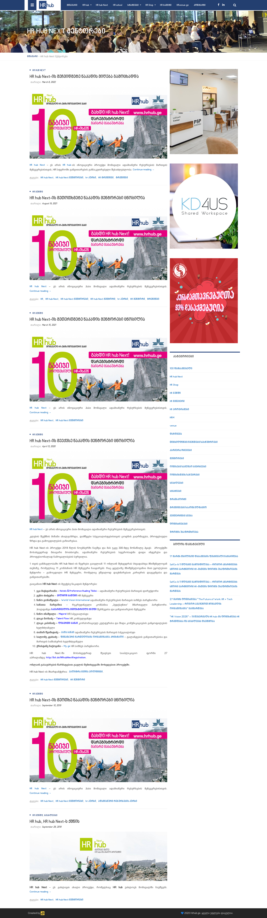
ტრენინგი (122, 177)
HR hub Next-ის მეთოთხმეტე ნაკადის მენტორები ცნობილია (87, 198)
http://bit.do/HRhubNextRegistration (66, 657)
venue (173, 425)
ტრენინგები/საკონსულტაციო (188, 507)
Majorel (63, 614)
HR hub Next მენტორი (102, 299)
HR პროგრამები (179, 409)
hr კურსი (90, 177)
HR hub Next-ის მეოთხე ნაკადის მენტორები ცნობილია (82, 700)
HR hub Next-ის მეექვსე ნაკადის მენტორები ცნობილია (82, 441)
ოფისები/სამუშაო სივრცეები (188, 466)
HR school (117, 5)
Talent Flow (62, 618)
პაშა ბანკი (67, 632)
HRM (172, 417)
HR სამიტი (165, 5)
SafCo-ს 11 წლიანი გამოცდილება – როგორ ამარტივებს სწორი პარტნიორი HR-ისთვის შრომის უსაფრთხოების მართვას (203, 569)
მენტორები (177, 458)
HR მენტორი (137, 299)
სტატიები (133, 5)
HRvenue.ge (183, 5)
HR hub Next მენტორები (69, 177)
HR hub (85, 5)
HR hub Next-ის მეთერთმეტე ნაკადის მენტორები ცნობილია (87, 319)
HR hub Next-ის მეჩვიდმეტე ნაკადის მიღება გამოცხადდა (84, 76)
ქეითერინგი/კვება (181, 515)
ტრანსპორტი (178, 499)
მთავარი (72, 5)
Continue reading (143, 169)
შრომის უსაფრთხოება (184, 532)
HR (42, 299)
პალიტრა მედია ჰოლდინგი (86, 671)
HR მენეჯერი (177, 401)
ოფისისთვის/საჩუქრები (185, 475)
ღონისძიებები (178, 524)
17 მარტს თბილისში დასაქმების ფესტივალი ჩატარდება (204, 556)
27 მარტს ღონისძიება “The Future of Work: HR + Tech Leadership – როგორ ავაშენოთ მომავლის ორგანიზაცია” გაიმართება (201, 604)
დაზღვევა (176, 434)
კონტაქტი (200, 5)
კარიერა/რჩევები (181, 450)
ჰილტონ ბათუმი (67, 595)
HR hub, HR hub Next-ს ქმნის (55, 821)
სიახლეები (50, 815)
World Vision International (75, 600)
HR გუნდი (37, 191)
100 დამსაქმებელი (181, 368)
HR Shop (149, 5)
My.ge (67, 646)
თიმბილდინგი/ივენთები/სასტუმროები (194, 442)
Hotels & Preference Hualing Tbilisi (78, 591)
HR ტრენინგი (106, 177)
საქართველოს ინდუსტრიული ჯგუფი (74, 609)
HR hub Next (102, 5)
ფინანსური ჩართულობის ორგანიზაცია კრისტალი (92, 637)
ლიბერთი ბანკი (68, 623)
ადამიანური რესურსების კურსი (117, 801)
